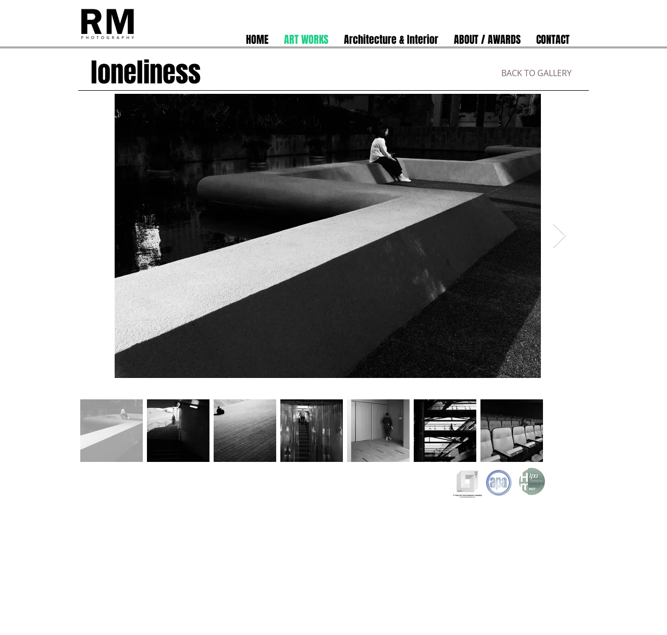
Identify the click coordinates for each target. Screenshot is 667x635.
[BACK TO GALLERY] (536, 73)
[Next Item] (559, 236)
